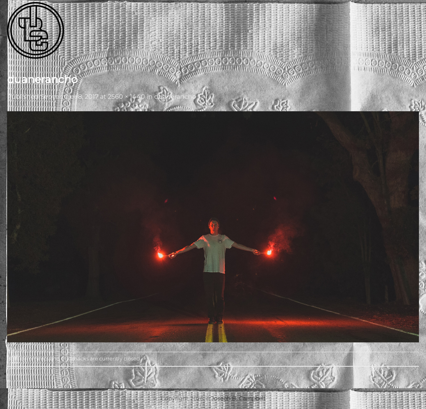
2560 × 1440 (126, 96)
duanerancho (175, 96)
